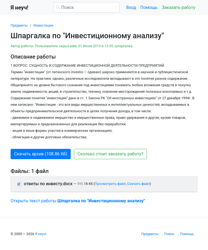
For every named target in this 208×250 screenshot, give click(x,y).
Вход (131, 7)
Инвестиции (43, 25)
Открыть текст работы (78, 200)
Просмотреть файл (110, 184)
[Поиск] (86, 7)
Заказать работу (178, 7)
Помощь (148, 7)
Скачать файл (138, 184)
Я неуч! (40, 234)
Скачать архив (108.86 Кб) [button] (40, 153)
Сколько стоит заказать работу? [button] (110, 153)
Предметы (19, 25)
